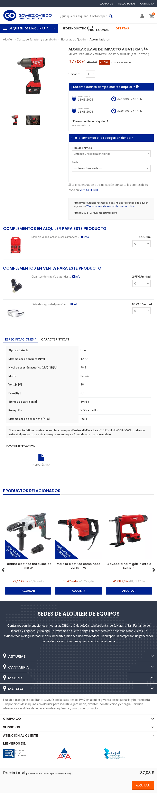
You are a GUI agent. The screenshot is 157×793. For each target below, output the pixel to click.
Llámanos (106, 3)
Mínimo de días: (80, 125)
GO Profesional (98, 28)
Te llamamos (126, 3)
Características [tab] (55, 339)
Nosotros (79, 28)
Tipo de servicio (82, 147)
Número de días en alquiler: (89, 121)
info (85, 237)
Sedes (66, 28)
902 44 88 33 (89, 190)
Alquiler (31, 28)
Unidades (74, 74)
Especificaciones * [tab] (20, 339)
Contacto (147, 3)
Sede (75, 162)
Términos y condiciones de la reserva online (110, 206)
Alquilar (143, 785)
